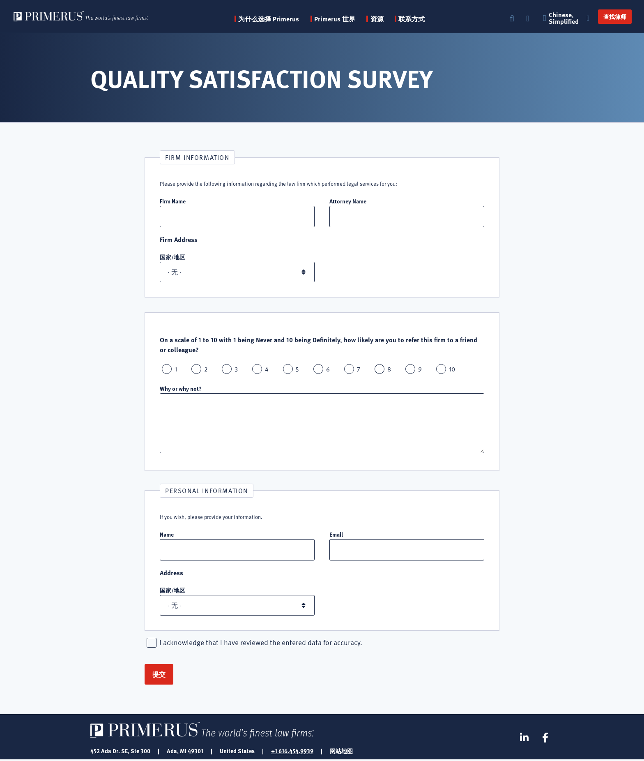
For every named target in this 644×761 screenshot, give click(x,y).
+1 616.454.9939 (292, 752)
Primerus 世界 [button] (341, 19)
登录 (528, 19)
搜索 (512, 19)
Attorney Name (347, 201)
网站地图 (341, 752)
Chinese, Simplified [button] (565, 18)
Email (336, 534)
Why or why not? (181, 389)
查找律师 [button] (612, 16)
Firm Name (173, 201)
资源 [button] (383, 19)
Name (167, 534)
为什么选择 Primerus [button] (275, 19)
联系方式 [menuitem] (418, 19)
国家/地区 (172, 257)
